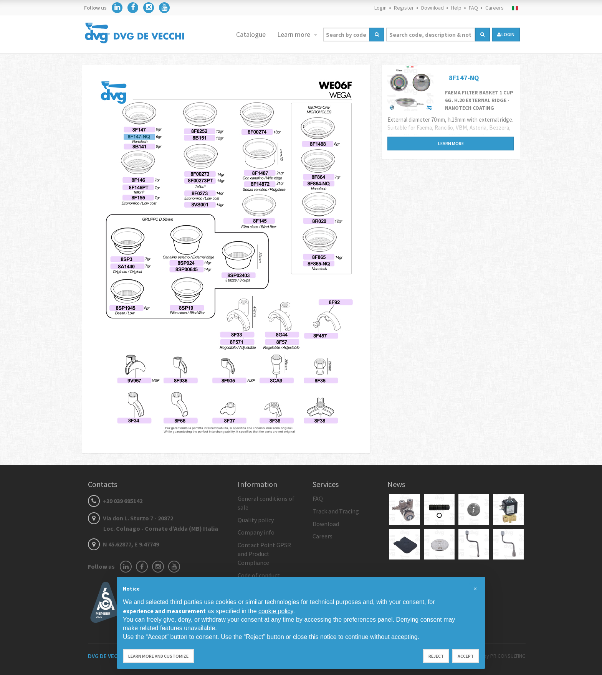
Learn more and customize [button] (158, 656)
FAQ (473, 7)
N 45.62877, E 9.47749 (123, 544)
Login (380, 7)
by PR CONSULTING (504, 655)
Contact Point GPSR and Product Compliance (264, 553)
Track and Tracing (336, 511)
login (505, 34)
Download (432, 7)
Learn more (294, 34)
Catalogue (251, 34)
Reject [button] (436, 656)
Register (404, 7)
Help (456, 7)
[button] (475, 589)
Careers (494, 7)
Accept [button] (466, 656)
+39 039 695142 (115, 501)
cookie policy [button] (275, 611)
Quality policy (256, 520)
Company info (256, 532)
